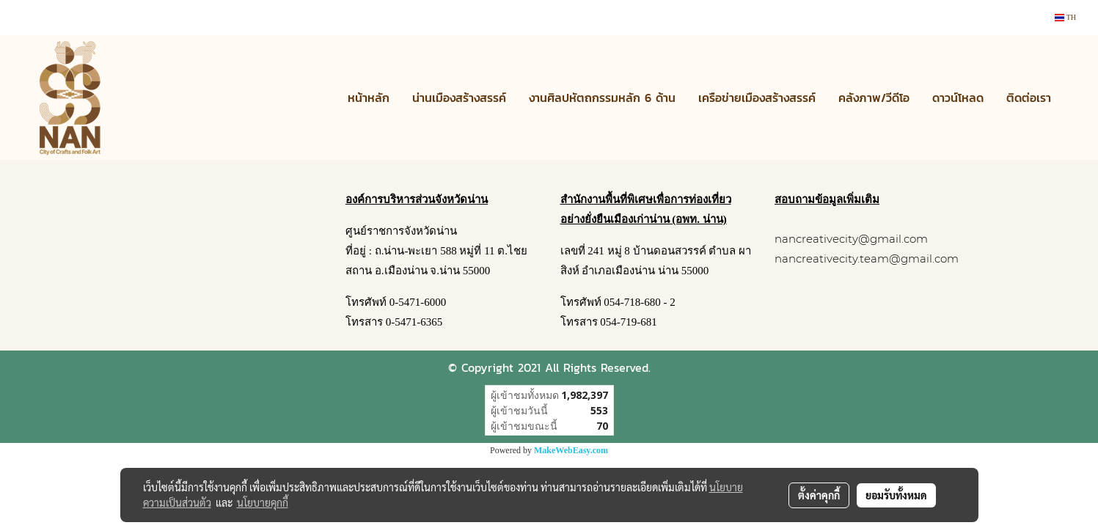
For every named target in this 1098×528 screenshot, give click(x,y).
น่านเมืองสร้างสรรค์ (459, 97)
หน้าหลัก (368, 97)
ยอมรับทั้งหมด (896, 495)
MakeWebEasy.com (571, 450)
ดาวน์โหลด (958, 97)
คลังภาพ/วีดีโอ (873, 97)
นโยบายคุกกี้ (262, 502)
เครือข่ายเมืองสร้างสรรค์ (757, 97)
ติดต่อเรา (1028, 97)
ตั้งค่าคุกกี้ (819, 495)
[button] (1075, 97)
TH (1065, 17)
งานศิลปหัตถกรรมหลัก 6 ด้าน (602, 97)
